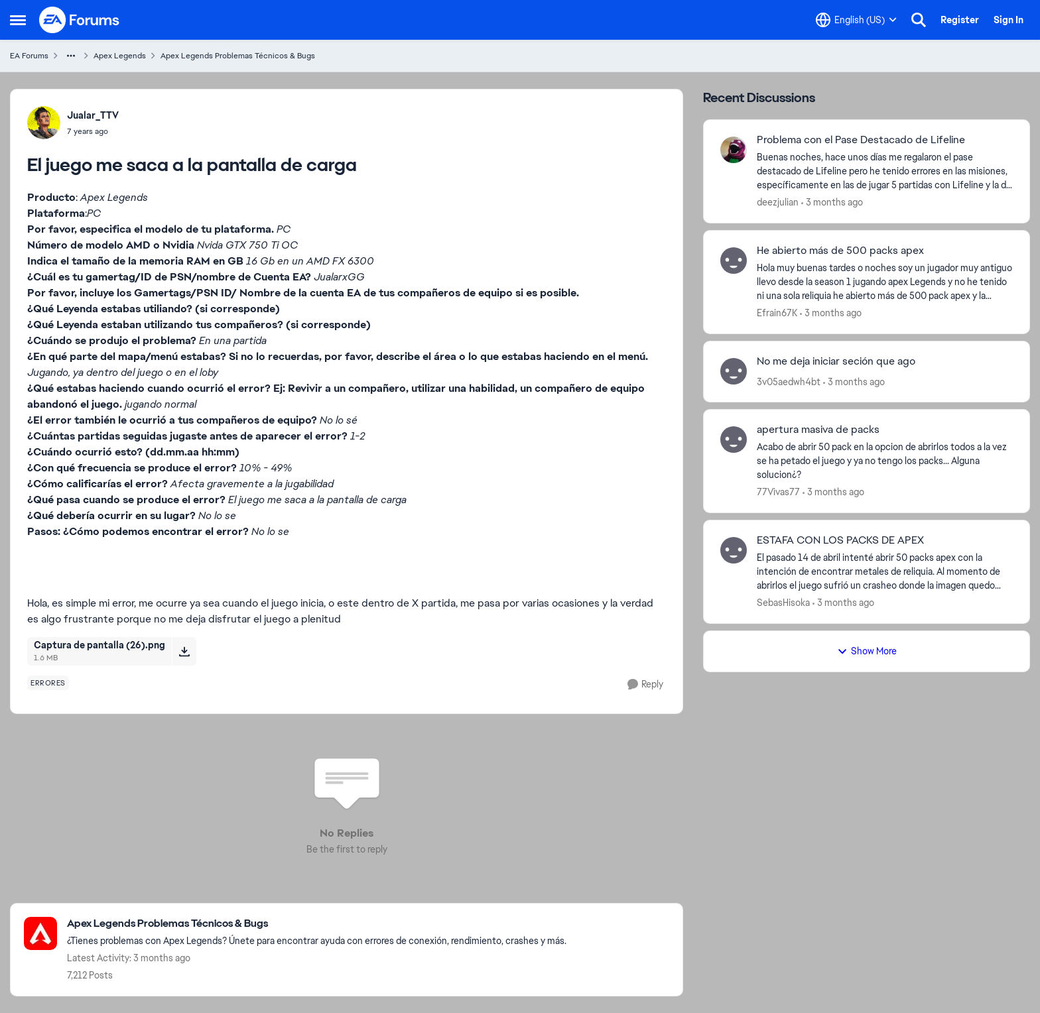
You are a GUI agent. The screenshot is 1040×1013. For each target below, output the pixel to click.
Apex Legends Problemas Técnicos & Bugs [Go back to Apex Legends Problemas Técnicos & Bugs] (238, 55)
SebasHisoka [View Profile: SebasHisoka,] (783, 603)
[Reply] (645, 684)
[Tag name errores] (48, 683)
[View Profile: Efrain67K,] (733, 260)
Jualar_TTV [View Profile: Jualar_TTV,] (93, 115)
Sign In (1008, 20)
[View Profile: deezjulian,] (733, 150)
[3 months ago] (832, 202)
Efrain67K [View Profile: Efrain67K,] (777, 313)
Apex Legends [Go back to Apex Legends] (120, 55)
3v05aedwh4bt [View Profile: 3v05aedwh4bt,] (788, 381)
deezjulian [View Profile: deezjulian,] (778, 202)
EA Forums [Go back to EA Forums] (29, 55)
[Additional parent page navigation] (71, 55)
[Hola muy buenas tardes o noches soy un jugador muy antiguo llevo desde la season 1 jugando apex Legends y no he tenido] (885, 282)
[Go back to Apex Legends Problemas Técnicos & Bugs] (316, 924)
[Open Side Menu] (17, 20)
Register (960, 20)
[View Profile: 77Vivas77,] (733, 439)
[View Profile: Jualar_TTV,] (43, 122)
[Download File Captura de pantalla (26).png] (184, 651)
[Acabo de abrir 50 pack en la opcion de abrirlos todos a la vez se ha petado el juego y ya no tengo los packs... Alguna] (885, 461)
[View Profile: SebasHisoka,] (733, 550)
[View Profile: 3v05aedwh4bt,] (733, 371)
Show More (867, 651)
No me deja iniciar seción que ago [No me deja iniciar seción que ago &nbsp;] (836, 361)
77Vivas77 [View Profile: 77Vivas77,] (778, 492)
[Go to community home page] (79, 20)
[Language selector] (856, 20)
